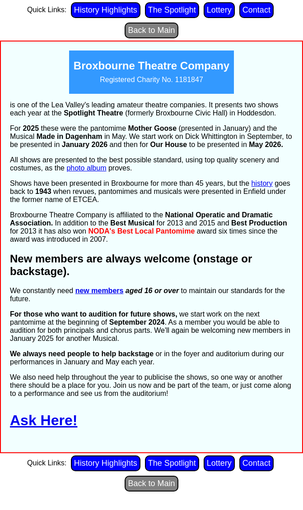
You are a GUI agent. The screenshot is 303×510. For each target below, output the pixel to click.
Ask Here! (43, 420)
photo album (86, 168)
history (262, 183)
